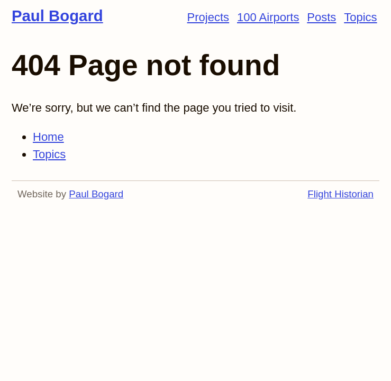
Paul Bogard (57, 15)
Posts (321, 17)
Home (48, 136)
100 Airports (268, 17)
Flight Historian (340, 193)
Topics (360, 17)
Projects (208, 17)
